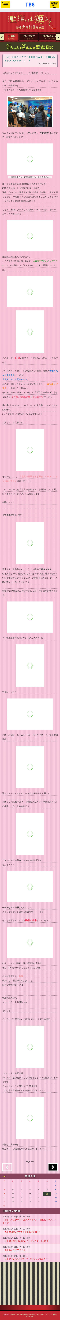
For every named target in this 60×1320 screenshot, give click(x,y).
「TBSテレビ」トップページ (30, 4)
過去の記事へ (53, 1167)
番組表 (54, 4)
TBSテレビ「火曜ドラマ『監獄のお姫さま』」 (30, 19)
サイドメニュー (5, 4)
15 (47, 1194)
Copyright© (7, 1314)
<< (4, 1176)
